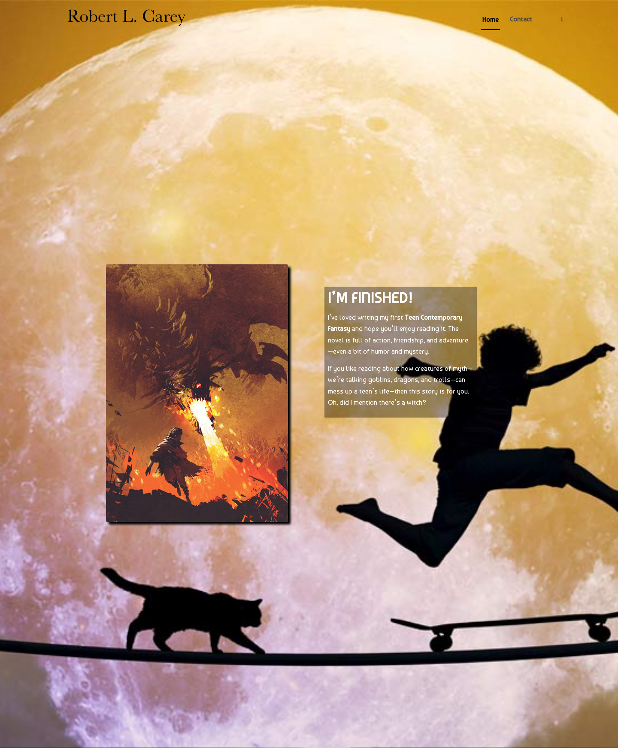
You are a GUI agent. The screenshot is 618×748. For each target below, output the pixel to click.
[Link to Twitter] (562, 18)
